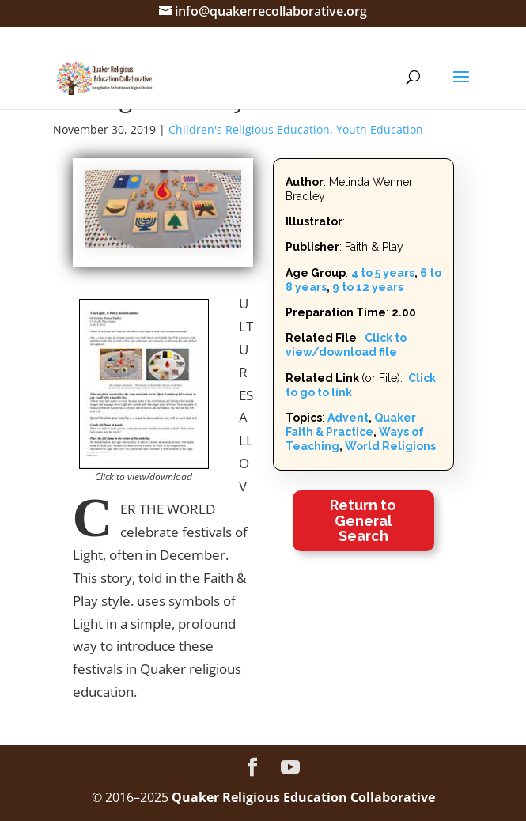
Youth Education (379, 129)
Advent (348, 417)
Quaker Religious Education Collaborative (303, 797)
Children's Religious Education (249, 129)
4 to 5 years (382, 273)
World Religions (390, 446)
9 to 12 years (367, 287)
